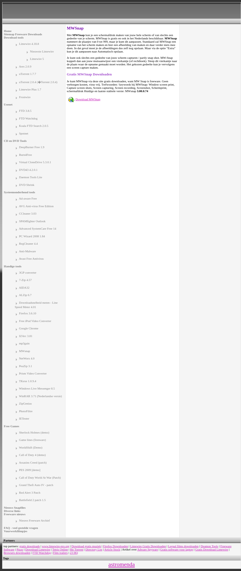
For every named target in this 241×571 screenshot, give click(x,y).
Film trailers (60, 552)
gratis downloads (29, 546)
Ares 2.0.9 (25, 66)
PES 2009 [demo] (29, 470)
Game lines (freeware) (32, 439)
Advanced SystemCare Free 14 (37, 228)
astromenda (121, 564)
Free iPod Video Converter (35, 321)
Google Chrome (28, 328)
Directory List (93, 549)
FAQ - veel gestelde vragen (21, 527)
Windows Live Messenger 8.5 (37, 388)
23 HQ (74, 552)
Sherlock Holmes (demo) (34, 432)
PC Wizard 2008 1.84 (32, 236)
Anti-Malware (27, 251)
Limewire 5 (37, 58)
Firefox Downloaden (115, 546)
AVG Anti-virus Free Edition (36, 206)
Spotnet (23, 133)
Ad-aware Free (28, 198)
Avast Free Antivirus (31, 258)
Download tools (13, 37)
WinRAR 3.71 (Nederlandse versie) (40, 396)
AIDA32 (24, 287)
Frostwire (25, 97)
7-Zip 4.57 (25, 280)
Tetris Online (60, 549)
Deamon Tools (209, 546)
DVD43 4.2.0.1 (28, 169)
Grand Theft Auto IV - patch (36, 485)
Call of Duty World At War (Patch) (40, 477)
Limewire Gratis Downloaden (148, 546)
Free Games (11, 426)
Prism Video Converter (33, 373)
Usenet (8, 104)
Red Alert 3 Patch (29, 492)
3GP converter (27, 272)
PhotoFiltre (26, 411)
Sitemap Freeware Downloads (23, 34)
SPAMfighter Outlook (32, 221)
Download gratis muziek (86, 546)
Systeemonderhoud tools (19, 192)
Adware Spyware (147, 549)
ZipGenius (25, 403)
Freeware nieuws (14, 514)
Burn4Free (25, 154)
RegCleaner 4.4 (28, 243)
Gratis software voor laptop (176, 549)
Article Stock (112, 549)
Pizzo (19, 549)
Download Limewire (37, 549)
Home (7, 31)
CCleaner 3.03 (28, 213)
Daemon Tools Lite (30, 177)
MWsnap (24, 351)
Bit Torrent (76, 549)
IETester (24, 418)
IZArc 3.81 (25, 336)
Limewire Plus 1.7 (30, 89)
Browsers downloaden (17, 552)
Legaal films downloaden (183, 546)
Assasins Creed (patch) (32, 462)
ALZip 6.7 (25, 295)
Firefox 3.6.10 (27, 313)
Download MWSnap (88, 99)
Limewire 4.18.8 (29, 43)
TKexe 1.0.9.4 (27, 381)
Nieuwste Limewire (42, 51)
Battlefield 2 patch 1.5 (32, 500)
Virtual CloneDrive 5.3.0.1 (35, 162)
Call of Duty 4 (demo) (32, 454)
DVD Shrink (26, 184)
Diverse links (12, 511)
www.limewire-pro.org (56, 546)
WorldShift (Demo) (31, 447)
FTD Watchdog (28, 118)
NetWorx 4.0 (27, 358)
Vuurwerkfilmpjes (15, 531)
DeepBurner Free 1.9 (31, 147)
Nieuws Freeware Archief (34, 520)
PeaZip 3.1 (25, 366)
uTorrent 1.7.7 (27, 73)
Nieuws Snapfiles (15, 507)
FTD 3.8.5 (25, 110)
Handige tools (12, 266)
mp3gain (24, 343)
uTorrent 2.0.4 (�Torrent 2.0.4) (38, 82)
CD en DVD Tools (15, 140)
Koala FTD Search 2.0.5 (33, 125)
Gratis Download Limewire (211, 549)
